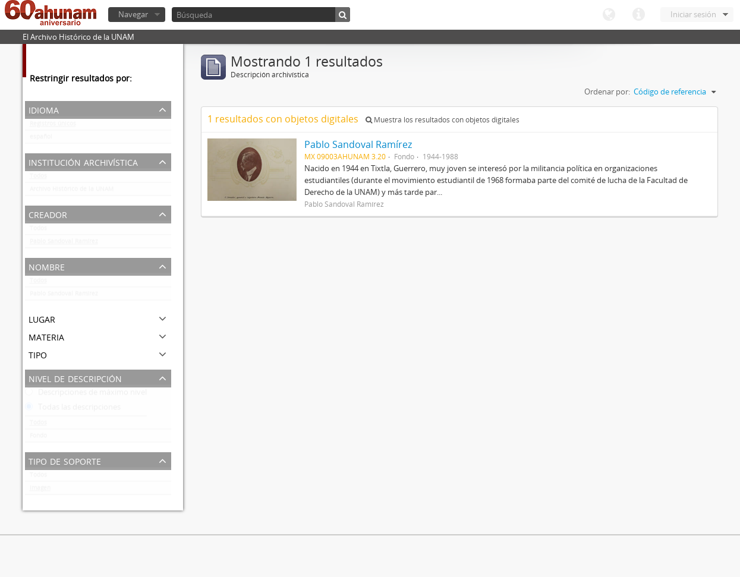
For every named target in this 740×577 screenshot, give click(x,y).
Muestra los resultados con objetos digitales (442, 120)
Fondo (38, 438)
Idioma (609, 15)
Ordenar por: (607, 91)
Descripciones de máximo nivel (86, 394)
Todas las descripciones (73, 409)
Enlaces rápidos (638, 15)
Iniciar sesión (693, 14)
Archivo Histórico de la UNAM (72, 191)
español (41, 139)
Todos (38, 178)
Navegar (133, 14)
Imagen (40, 490)
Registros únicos (53, 126)
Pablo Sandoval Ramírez (64, 243)
